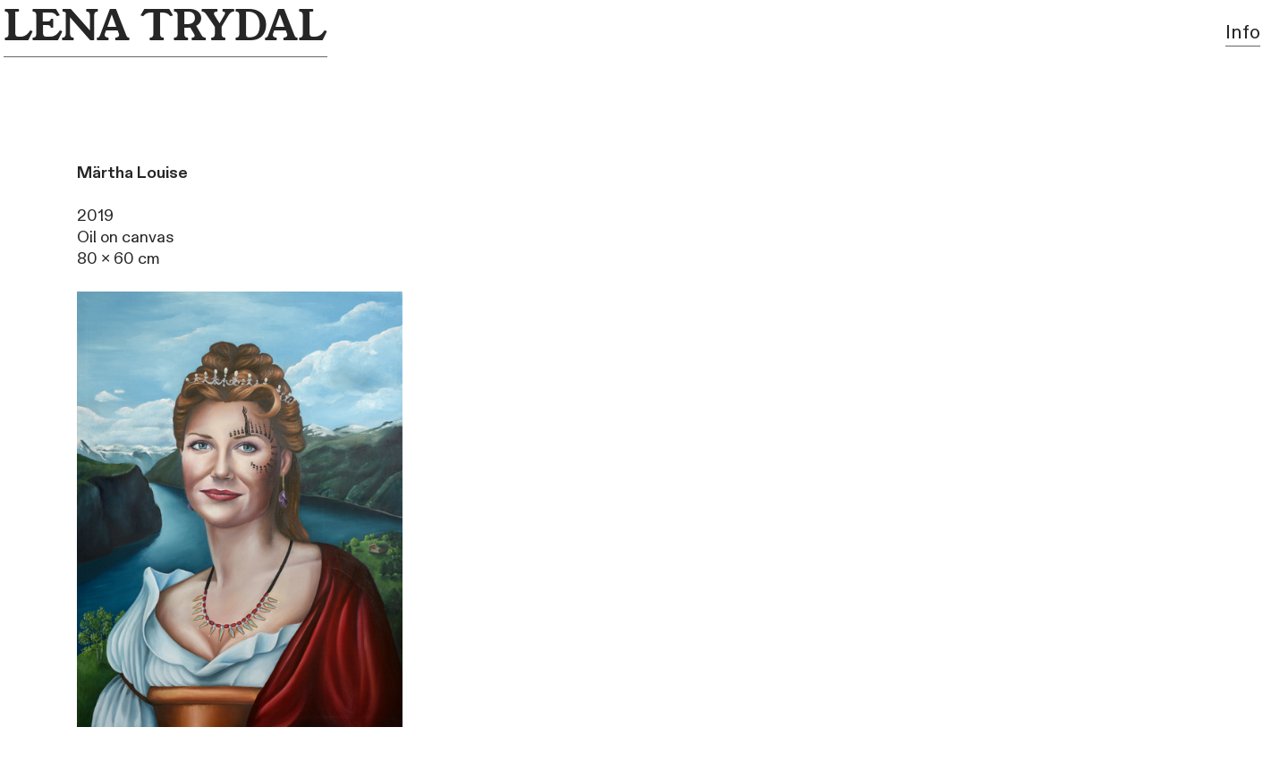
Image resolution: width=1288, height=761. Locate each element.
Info (1242, 33)
